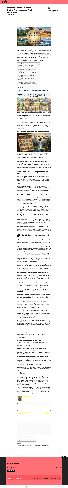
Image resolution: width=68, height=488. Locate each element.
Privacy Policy (41, 478)
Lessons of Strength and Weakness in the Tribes (27, 73)
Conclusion (20, 87)
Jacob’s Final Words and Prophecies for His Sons (27, 68)
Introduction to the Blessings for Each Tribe (26, 65)
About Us (36, 478)
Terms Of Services (48, 478)
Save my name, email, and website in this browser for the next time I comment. (34, 445)
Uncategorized (20, 406)
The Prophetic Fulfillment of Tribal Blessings (26, 75)
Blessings (20, 49)
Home (45, 1)
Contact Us (59, 1)
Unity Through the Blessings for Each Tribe (26, 78)
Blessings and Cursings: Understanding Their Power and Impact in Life (44, 412)
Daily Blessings (52, 1)
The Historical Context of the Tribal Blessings (26, 66)
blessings (26, 51)
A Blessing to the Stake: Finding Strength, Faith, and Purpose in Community (24, 412)
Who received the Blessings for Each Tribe (27, 82)
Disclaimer (55, 478)
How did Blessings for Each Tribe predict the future (28, 83)
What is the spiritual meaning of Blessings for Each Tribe (29, 84)
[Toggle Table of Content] (38, 64)
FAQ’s (19, 79)
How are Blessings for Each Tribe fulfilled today (28, 86)
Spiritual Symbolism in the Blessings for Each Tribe (27, 72)
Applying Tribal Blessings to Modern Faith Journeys (27, 76)
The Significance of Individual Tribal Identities (26, 71)
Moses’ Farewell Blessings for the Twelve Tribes (27, 69)
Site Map (59, 478)
